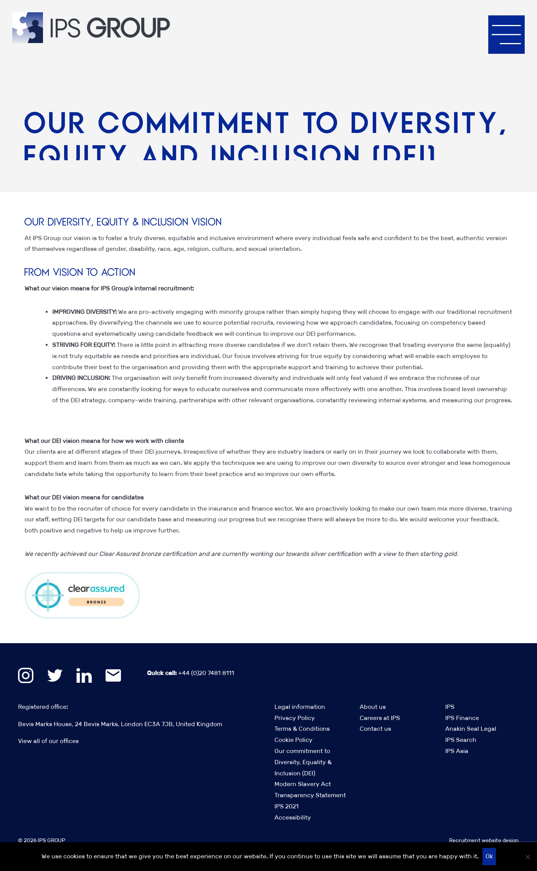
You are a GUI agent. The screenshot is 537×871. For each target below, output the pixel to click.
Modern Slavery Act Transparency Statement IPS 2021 (310, 795)
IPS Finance (462, 718)
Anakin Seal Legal (470, 728)
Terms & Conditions (302, 728)
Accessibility (292, 817)
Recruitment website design (484, 840)
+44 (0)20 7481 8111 (190, 673)
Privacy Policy (294, 718)
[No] (527, 857)
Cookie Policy (293, 739)
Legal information (299, 706)
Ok (489, 856)
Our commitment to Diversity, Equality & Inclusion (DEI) (303, 762)
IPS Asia (456, 751)
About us (373, 706)
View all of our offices (48, 741)
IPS (449, 706)
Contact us (375, 728)
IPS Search (460, 739)
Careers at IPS (380, 718)
